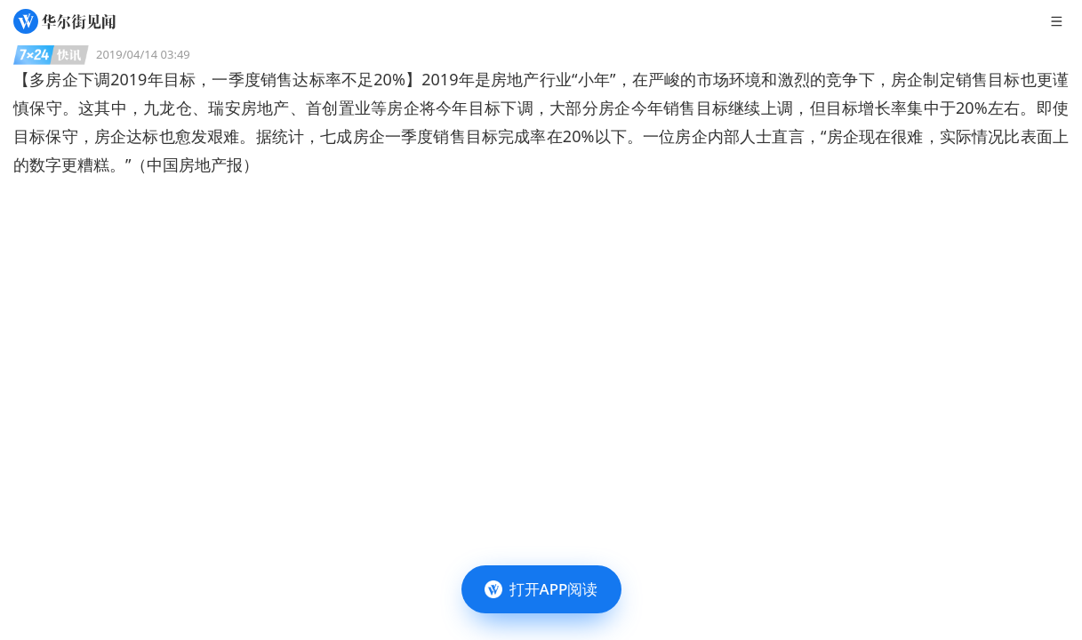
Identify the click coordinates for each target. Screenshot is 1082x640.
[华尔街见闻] (64, 21)
